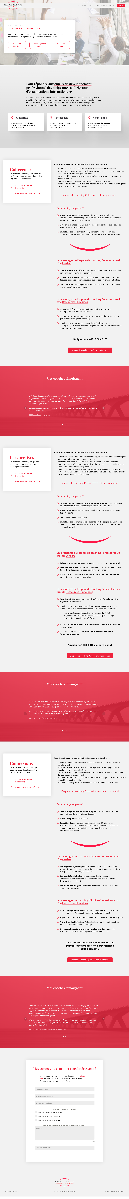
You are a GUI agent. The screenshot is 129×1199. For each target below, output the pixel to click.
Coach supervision (101, 5)
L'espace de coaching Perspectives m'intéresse (90, 656)
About (90, 5)
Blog (111, 5)
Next (103, 408)
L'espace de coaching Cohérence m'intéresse (90, 350)
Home (84, 5)
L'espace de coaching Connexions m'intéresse (90, 960)
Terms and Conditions (12, 1191)
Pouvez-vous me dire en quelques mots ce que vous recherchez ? (64, 1125)
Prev (25, 408)
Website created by (114, 1191)
